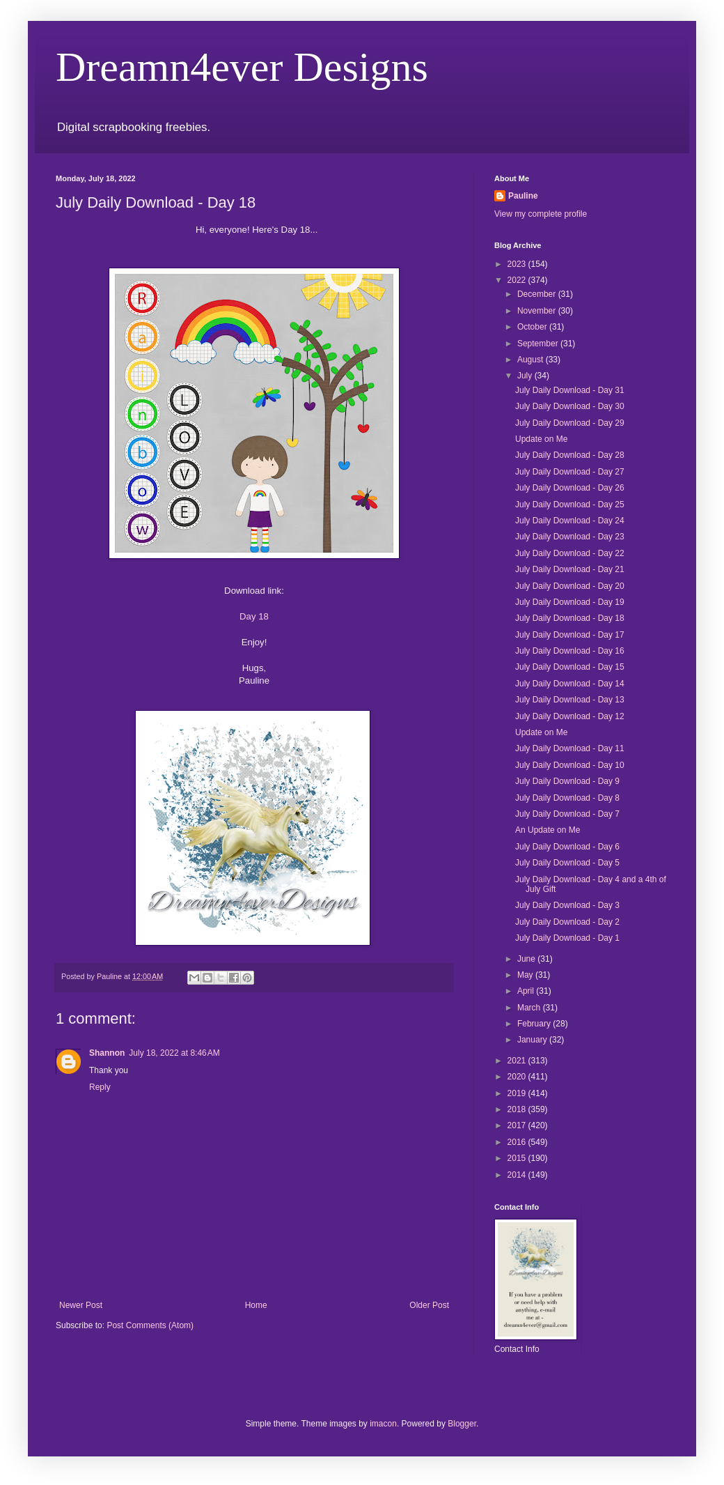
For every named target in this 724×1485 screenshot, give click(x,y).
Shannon (107, 1053)
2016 (517, 1142)
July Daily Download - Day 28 (569, 455)
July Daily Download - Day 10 (569, 765)
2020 (517, 1077)
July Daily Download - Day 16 (569, 651)
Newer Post (80, 1305)
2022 (517, 280)
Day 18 (254, 616)
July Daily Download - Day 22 (569, 553)
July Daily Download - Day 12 (569, 716)
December (537, 294)
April (526, 991)
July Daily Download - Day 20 (569, 586)
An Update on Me (547, 830)
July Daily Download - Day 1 (567, 938)
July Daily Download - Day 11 (569, 748)
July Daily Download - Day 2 (567, 922)
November (537, 311)
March (530, 1008)
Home (256, 1305)
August (531, 359)
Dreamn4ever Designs (242, 67)
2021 (517, 1060)
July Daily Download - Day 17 (569, 635)
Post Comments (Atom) (150, 1325)
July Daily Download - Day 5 (567, 863)
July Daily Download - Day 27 (569, 472)
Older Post (429, 1305)
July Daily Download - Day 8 (567, 798)
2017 (517, 1125)
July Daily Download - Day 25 (569, 504)
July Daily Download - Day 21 (569, 569)
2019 (517, 1093)
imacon (383, 1424)
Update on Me (541, 439)
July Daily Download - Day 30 (569, 406)
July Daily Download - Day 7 (567, 814)
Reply (100, 1087)
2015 (517, 1158)
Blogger (462, 1424)
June (527, 959)
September (538, 343)
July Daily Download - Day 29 (569, 423)
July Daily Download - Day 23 (569, 536)
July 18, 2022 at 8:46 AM (174, 1053)
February (535, 1024)
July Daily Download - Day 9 (567, 781)
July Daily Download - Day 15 (569, 667)
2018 (517, 1109)
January (533, 1040)
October (533, 327)
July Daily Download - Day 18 (569, 618)
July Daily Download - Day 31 (569, 390)
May (526, 975)
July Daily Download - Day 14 (569, 683)
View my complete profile (540, 214)
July (526, 375)
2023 (517, 264)
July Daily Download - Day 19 (569, 602)
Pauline (523, 196)
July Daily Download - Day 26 (569, 488)
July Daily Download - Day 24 (569, 520)
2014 (517, 1175)
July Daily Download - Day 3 (567, 905)
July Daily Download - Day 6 (567, 847)
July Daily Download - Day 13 (569, 700)
